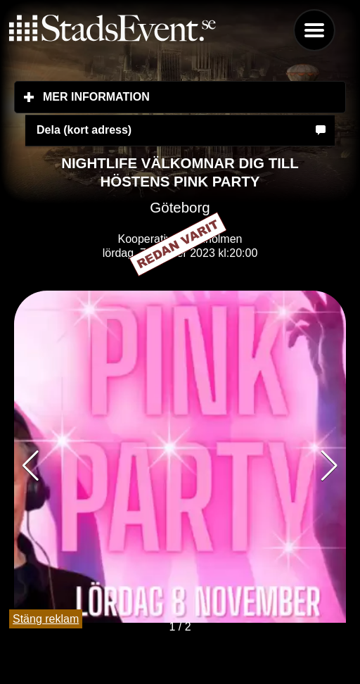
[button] (329, 465)
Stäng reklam (46, 619)
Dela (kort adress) (84, 130)
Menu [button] (314, 30)
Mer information (179, 96)
